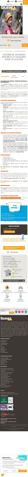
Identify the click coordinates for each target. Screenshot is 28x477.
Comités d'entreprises (4, 352)
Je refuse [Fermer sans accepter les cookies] (5, 470)
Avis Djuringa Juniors (4, 343)
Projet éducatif (3, 342)
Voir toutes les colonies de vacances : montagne (13, 239)
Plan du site (14, 427)
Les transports (3, 371)
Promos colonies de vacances (6, 385)
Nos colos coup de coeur (5, 386)
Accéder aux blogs (4, 344)
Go (25, 45)
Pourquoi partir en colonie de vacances (7, 370)
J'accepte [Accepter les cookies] (22, 470)
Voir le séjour (9, 232)
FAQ (1, 345)
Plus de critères (5, 45)
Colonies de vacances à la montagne (7, 381)
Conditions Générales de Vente (6, 359)
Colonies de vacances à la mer (6, 373)
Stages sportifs (3, 384)
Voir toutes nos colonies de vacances (7, 372)
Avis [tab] (23, 76)
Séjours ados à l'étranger (5, 380)
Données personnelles (4, 358)
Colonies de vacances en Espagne (6, 379)
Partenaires (2, 348)
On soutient (3, 347)
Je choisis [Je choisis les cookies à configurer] (14, 470)
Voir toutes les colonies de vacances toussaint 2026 (14, 238)
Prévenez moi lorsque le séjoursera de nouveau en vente (14, 248)
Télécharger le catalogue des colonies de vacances (9, 394)
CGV (19, 425)
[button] (11, 52)
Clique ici (3, 182)
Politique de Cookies (4, 362)
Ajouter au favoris (12, 252)
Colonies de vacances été (5, 383)
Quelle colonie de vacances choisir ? (7, 368)
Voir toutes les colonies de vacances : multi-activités (14, 241)
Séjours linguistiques (4, 377)
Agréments (2, 363)
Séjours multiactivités (4, 375)
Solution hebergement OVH (14, 429)
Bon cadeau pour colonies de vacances (7, 392)
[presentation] (3, 20)
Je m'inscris (12, 313)
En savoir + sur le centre (15, 280)
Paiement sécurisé (4, 364)
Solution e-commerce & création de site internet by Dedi (14, 428)
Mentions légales (3, 360)
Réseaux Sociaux (3, 349)
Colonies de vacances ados (5, 376)
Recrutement (3, 351)
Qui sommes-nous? (4, 340)
